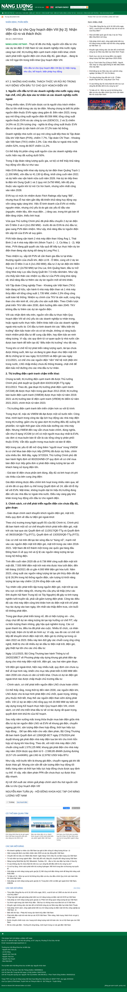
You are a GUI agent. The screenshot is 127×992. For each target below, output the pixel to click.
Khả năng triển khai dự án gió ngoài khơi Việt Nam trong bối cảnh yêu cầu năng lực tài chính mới (17, 836)
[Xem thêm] (77, 888)
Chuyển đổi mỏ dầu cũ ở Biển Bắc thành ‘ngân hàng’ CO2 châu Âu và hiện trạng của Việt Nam (42, 856)
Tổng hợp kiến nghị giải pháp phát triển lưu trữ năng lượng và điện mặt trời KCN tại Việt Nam (41, 897)
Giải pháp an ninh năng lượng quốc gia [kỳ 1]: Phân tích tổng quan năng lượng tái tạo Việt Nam (42, 900)
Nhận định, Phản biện (21, 13)
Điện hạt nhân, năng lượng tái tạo (65, 13)
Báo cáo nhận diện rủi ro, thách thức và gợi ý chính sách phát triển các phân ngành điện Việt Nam (42, 836)
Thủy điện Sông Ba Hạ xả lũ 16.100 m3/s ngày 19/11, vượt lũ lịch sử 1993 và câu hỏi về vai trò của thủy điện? (42, 893)
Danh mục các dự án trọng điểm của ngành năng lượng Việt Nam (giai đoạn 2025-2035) (105, 57)
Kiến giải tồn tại (9, 13)
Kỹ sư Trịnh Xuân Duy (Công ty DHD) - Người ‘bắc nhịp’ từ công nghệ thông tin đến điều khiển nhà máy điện (107, 65)
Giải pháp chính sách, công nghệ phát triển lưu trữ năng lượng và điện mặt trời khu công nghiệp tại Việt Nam (43, 909)
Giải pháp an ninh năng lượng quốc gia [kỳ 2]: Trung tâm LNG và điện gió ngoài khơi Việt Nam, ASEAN (42, 882)
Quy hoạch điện (22, 802)
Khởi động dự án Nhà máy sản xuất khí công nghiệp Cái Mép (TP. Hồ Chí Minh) (105, 72)
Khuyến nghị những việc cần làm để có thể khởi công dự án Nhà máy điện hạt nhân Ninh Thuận (42, 905)
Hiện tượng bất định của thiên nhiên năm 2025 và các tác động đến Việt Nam (35, 853)
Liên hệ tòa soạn (39, 7)
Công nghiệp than (47, 13)
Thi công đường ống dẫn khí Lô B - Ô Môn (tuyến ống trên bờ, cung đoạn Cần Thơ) (104, 79)
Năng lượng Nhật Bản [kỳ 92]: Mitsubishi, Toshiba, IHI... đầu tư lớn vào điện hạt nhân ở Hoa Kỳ (42, 861)
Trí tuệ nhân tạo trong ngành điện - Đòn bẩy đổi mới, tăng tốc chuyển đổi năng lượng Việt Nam (42, 858)
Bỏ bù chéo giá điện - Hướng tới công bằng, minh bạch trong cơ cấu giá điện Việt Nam (39, 925)
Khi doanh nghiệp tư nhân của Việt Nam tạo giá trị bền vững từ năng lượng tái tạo (38, 850)
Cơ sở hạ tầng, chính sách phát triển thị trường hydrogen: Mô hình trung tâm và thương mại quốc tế (43, 868)
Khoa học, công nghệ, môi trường (88, 13)
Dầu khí (38, 13)
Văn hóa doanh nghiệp (107, 13)
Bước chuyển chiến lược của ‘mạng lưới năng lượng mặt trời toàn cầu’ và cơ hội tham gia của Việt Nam (43, 921)
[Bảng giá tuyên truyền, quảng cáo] (115, 985)
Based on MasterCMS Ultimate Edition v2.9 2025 (16, 985)
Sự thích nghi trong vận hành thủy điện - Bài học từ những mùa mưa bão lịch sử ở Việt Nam (41, 902)
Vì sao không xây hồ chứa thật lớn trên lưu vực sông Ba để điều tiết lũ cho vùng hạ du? (39, 864)
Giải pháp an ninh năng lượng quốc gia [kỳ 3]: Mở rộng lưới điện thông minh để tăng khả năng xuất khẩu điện (43, 872)
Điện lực (32, 13)
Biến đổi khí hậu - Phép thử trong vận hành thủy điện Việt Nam (30, 913)
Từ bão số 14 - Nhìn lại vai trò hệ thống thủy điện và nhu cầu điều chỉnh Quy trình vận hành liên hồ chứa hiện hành (42, 877)
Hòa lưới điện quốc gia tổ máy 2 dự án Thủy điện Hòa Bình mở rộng (105, 36)
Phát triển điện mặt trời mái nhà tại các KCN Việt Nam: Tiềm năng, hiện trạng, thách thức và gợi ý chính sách (43, 916)
